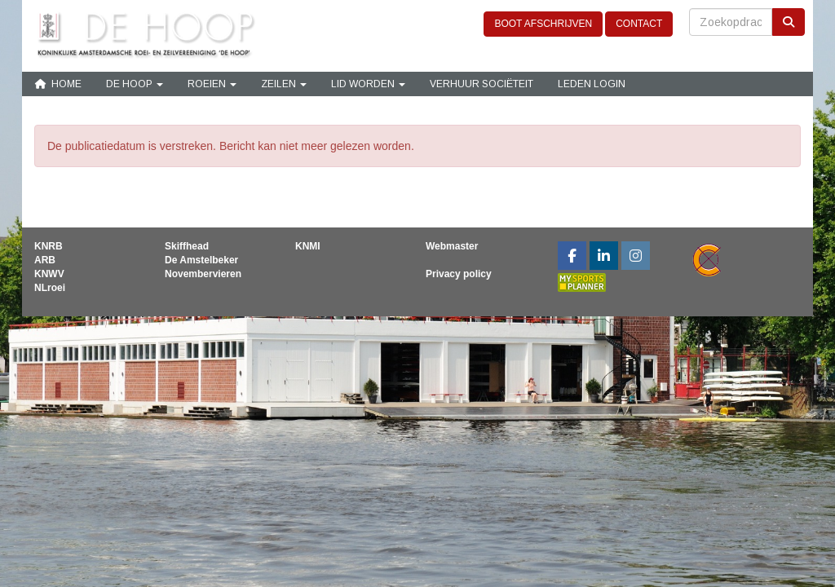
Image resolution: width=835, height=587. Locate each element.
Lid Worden (368, 84)
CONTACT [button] (639, 23)
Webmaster (452, 246)
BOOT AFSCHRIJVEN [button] (543, 23)
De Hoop (134, 84)
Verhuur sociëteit (481, 84)
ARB (44, 260)
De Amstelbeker (201, 260)
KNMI (307, 246)
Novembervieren (203, 274)
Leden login (591, 84)
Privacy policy (459, 274)
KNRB (48, 246)
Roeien (212, 84)
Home (58, 84)
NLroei (49, 288)
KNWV (49, 274)
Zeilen (284, 84)
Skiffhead (187, 246)
